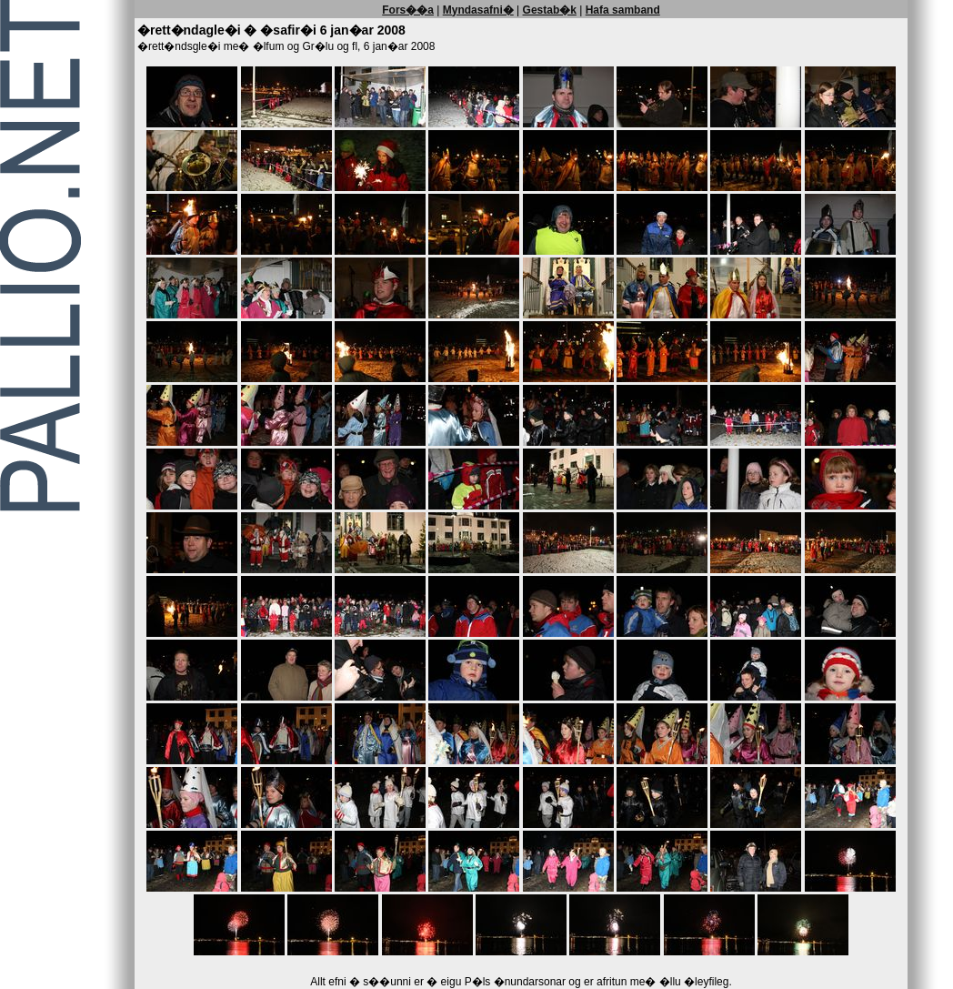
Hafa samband (623, 10)
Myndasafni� (478, 10)
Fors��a (408, 10)
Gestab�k (550, 10)
